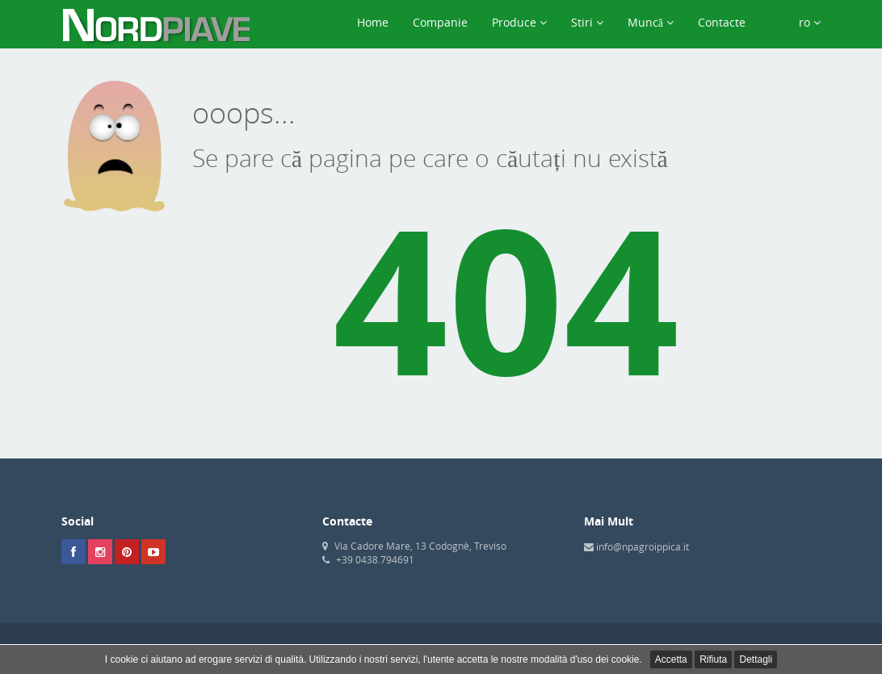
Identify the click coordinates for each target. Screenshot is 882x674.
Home (372, 22)
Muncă (651, 22)
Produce (519, 22)
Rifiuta (713, 659)
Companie (440, 22)
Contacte (722, 22)
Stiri (587, 22)
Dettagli (755, 659)
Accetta (671, 659)
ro (795, 22)
